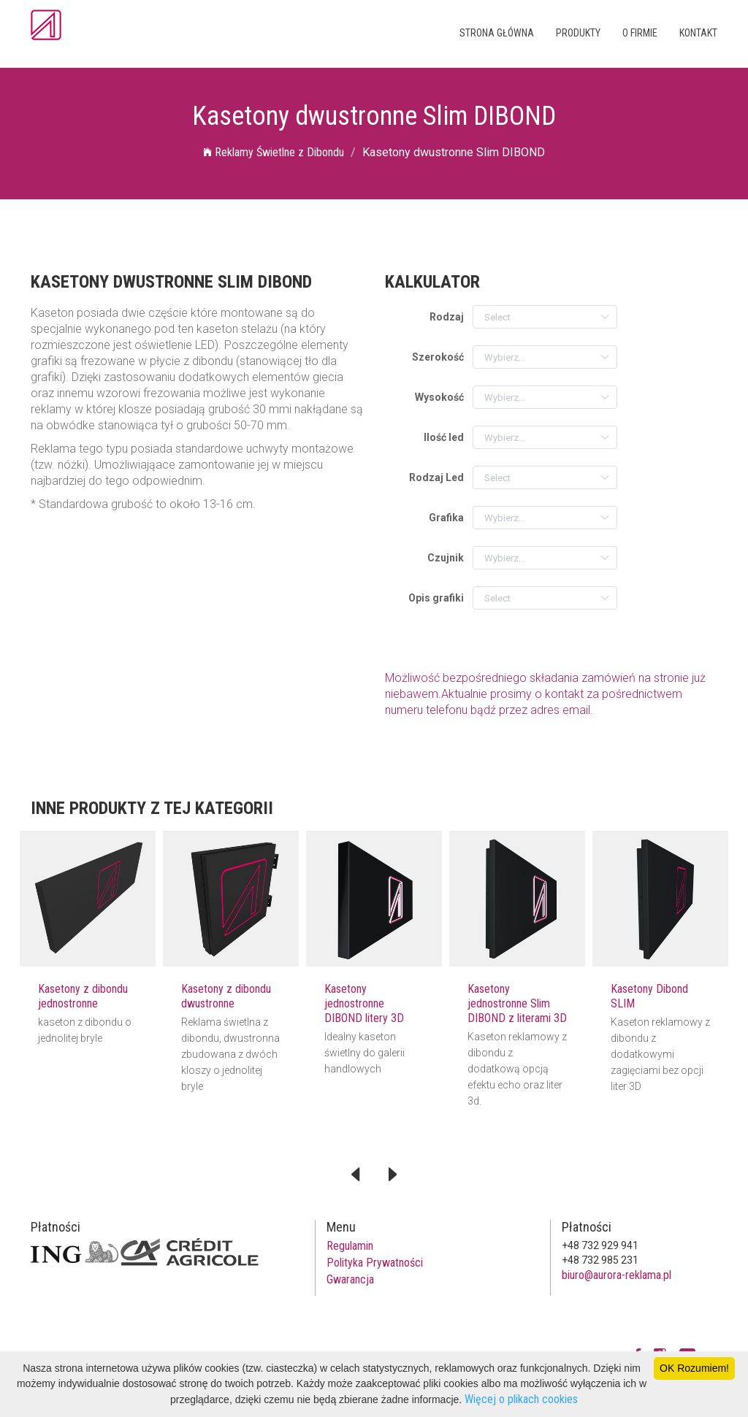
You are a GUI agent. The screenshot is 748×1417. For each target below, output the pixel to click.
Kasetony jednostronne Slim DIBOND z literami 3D (517, 1003)
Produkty (578, 33)
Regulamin (350, 1246)
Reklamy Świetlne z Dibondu (273, 152)
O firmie (639, 33)
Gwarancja (350, 1279)
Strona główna (496, 33)
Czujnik (445, 558)
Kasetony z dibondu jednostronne (83, 996)
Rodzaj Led (436, 477)
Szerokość (438, 357)
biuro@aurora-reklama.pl (616, 1275)
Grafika (446, 517)
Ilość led (444, 437)
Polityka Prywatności (375, 1263)
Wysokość (439, 397)
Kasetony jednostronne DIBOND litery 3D (364, 1003)
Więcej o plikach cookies (521, 1399)
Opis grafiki (436, 598)
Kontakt (698, 33)
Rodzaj (447, 317)
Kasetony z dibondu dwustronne (226, 996)
